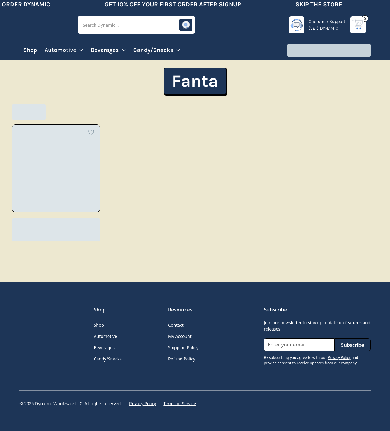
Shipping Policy (183, 347)
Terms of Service (179, 403)
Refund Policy (181, 359)
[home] (43, 25)
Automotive (105, 336)
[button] (136, 25)
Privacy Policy (142, 403)
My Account (180, 336)
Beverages (104, 347)
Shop (30, 50)
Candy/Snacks (108, 359)
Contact (176, 325)
